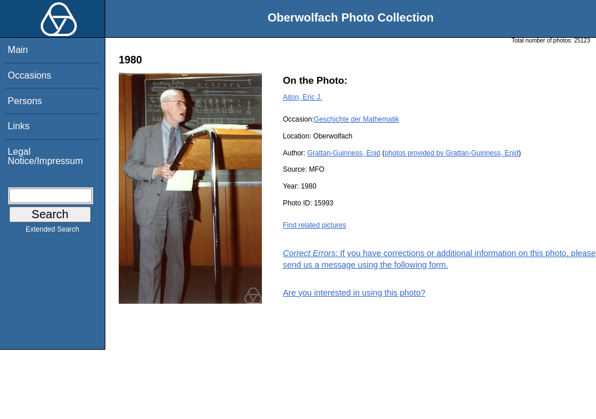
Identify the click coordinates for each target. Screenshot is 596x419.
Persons (25, 101)
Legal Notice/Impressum (45, 156)
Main (18, 50)
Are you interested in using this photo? (354, 292)
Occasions (29, 75)
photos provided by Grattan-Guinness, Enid (452, 153)
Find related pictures (314, 225)
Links (18, 126)
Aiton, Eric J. (302, 97)
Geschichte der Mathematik (356, 119)
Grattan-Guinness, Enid (343, 153)
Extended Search (52, 231)
